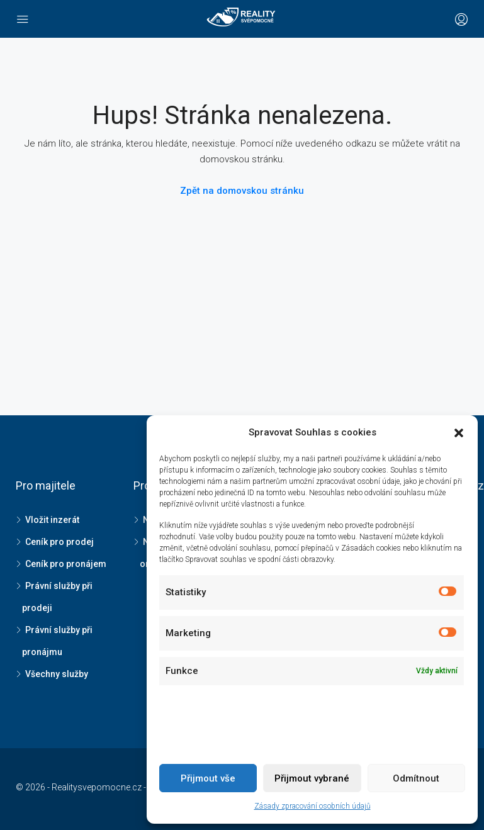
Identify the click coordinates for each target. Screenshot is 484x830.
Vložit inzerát (52, 520)
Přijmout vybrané (311, 778)
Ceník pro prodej (59, 542)
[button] (459, 433)
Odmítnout (416, 778)
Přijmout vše (208, 778)
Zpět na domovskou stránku (242, 190)
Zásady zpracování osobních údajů (312, 806)
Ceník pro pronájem (65, 564)
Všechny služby (56, 674)
